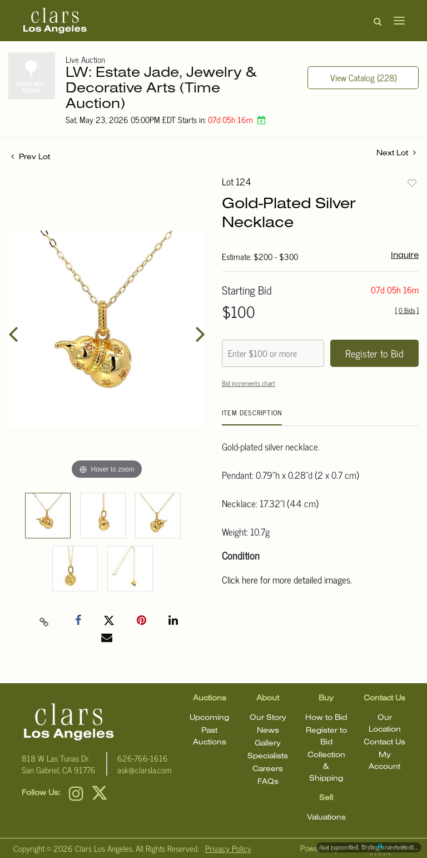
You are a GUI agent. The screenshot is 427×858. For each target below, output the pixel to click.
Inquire (405, 255)
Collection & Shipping (326, 767)
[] (407, 310)
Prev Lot (30, 157)
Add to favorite (412, 182)
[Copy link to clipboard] (44, 620)
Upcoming (209, 718)
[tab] (252, 417)
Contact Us (384, 742)
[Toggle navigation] (395, 21)
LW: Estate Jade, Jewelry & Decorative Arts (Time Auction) (161, 88)
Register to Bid (374, 353)
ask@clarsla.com (144, 770)
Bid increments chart (248, 383)
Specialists (267, 756)
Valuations (326, 818)
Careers (267, 769)
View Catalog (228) (363, 77)
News (268, 731)
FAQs (268, 782)
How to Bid (326, 718)
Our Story (268, 718)
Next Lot (396, 152)
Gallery (268, 744)
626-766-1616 (142, 758)
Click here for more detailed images (286, 579)
